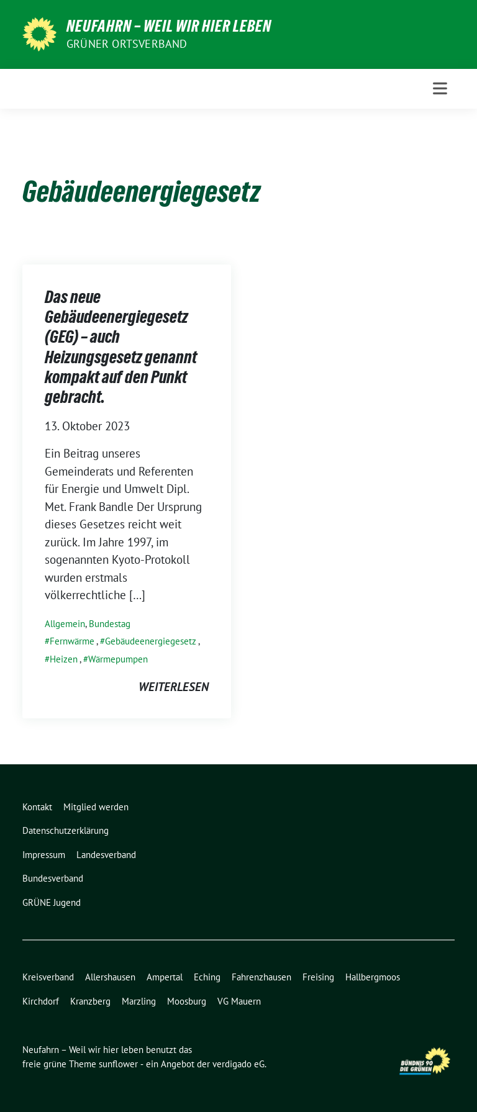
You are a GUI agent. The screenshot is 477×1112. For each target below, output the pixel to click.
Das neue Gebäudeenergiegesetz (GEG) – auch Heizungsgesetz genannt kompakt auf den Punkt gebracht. (121, 347)
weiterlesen (174, 686)
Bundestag (109, 624)
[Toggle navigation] (440, 88)
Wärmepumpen (118, 659)
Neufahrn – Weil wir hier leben (168, 26)
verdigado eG (238, 1064)
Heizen (64, 659)
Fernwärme (72, 641)
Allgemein (65, 624)
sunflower (118, 1064)
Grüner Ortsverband (127, 44)
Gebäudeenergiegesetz (150, 641)
